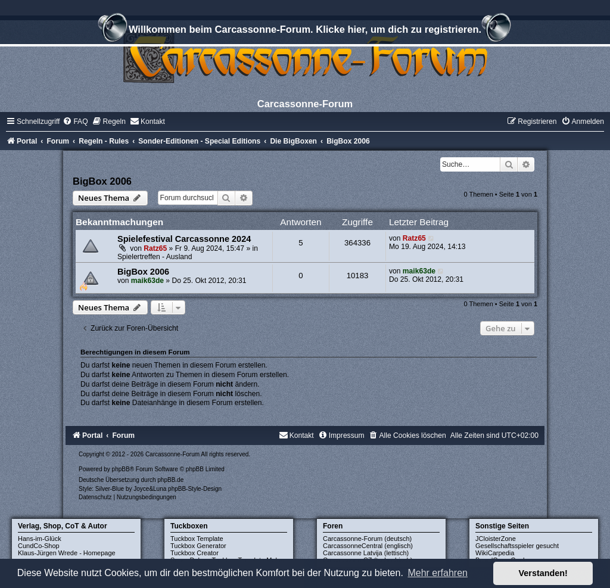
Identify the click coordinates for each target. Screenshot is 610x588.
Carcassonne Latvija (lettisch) (366, 552)
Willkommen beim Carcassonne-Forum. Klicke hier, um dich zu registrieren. (305, 30)
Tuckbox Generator (198, 545)
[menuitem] (75, 121)
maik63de (147, 280)
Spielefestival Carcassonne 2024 (184, 239)
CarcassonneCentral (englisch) (368, 545)
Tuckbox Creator (194, 552)
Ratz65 (155, 248)
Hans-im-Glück (39, 538)
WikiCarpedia (494, 552)
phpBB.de (170, 480)
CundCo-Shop (39, 545)
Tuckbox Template (196, 538)
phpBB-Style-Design (195, 489)
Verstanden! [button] (543, 573)
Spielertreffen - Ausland (154, 257)
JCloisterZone (495, 538)
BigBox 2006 (102, 181)
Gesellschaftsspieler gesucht (517, 545)
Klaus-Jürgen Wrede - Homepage (67, 552)
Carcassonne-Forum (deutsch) (367, 538)
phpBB (121, 469)
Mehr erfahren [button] (437, 573)
